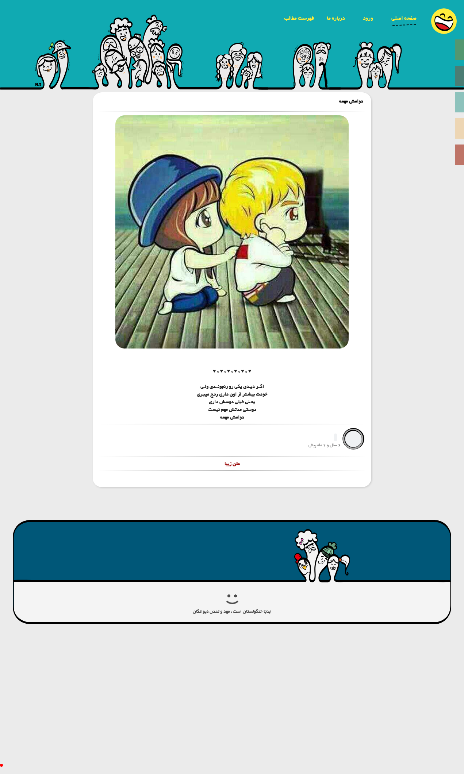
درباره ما (336, 18)
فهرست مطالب (299, 18)
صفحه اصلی (404, 18)
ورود (368, 18)
